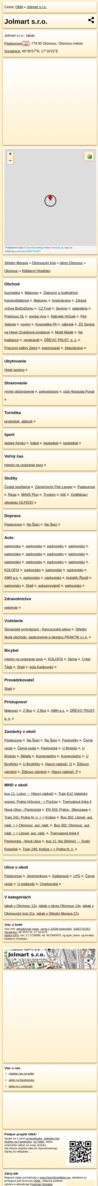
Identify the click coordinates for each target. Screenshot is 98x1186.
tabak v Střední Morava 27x (58, 913)
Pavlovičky (70, 740)
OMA (19, 7)
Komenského (46, 756)
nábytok (68, 324)
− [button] (10, 161)
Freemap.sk (57, 247)
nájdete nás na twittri (21, 1073)
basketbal (50, 443)
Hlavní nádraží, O (58, 764)
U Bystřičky (31, 764)
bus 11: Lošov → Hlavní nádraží (29, 794)
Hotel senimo (14, 370)
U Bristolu (69, 748)
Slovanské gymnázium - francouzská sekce (37, 629)
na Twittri (38, 1141)
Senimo (61, 308)
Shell (30, 586)
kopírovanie (51, 348)
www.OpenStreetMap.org (55, 1177)
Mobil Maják (64, 332)
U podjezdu (26, 884)
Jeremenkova (37, 876)
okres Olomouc (71, 263)
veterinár (11, 607)
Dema (72, 659)
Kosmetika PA (46, 324)
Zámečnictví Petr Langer (53, 487)
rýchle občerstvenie (19, 391)
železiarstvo (74, 348)
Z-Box (27, 711)
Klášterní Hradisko (36, 271)
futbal (34, 443)
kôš (63, 494)
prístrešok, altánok (18, 421)
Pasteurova (16, 43)
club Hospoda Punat (78, 391)
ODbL (37, 1180)
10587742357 (81, 928)
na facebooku (34, 1138)
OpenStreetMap (34, 247)
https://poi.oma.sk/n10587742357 (23, 251)
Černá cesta (27, 748)
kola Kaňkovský (42, 667)
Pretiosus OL (14, 316)
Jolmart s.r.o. (37, 7)
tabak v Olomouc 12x (20, 906)
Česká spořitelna (17, 487)
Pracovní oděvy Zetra (20, 348)
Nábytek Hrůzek (63, 316)
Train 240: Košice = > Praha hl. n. (48, 849)
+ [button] (10, 154)
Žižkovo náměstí (34, 772)
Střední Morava (16, 263)
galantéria (79, 308)
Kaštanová (60, 876)
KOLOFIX (11, 570)
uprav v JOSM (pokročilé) (56, 928)
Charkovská (49, 884)
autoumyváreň (49, 586)
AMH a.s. (11, 578)
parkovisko (12, 546)
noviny (26, 324)
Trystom (49, 494)
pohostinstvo (48, 391)
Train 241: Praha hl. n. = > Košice (30, 817)
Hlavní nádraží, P (64, 772)
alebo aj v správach (20, 1086)
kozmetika (12, 293)
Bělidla (26, 756)
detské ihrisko (15, 443)
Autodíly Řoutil (77, 578)
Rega (12, 494)
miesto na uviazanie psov (23, 465)
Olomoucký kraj (44, 263)
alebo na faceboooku (21, 1080)
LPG (76, 876)
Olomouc (11, 271)
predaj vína (37, 316)
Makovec (32, 293)
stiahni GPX (11, 935)
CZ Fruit (44, 308)
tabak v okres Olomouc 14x (60, 906)
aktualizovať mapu (27, 928)
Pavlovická (49, 748)
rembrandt (31, 340)
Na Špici (33, 524)
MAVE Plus (30, 494)
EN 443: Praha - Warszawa (67, 809)
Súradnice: (12, 51)
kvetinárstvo (61, 300)
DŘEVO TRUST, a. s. (60, 340)
